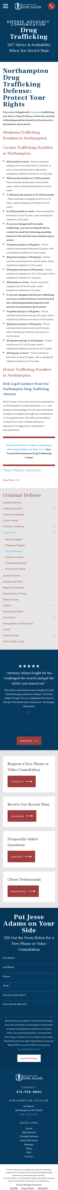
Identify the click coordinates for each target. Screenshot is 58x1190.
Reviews (29, 1144)
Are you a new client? (14, 995)
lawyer (44, 405)
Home (29, 1128)
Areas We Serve (29, 1140)
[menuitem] (29, 503)
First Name (8, 957)
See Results (22, 816)
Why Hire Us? (29, 1132)
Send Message (29, 1058)
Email (6, 985)
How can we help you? (15, 1004)
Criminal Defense (28, 1136)
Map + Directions (29, 1114)
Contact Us (21, 781)
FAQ (29, 1152)
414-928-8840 (29, 1092)
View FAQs (21, 856)
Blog (29, 1148)
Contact (29, 1156)
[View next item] (31, 729)
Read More (29, 741)
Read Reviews (23, 891)
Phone (6, 976)
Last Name (8, 967)
